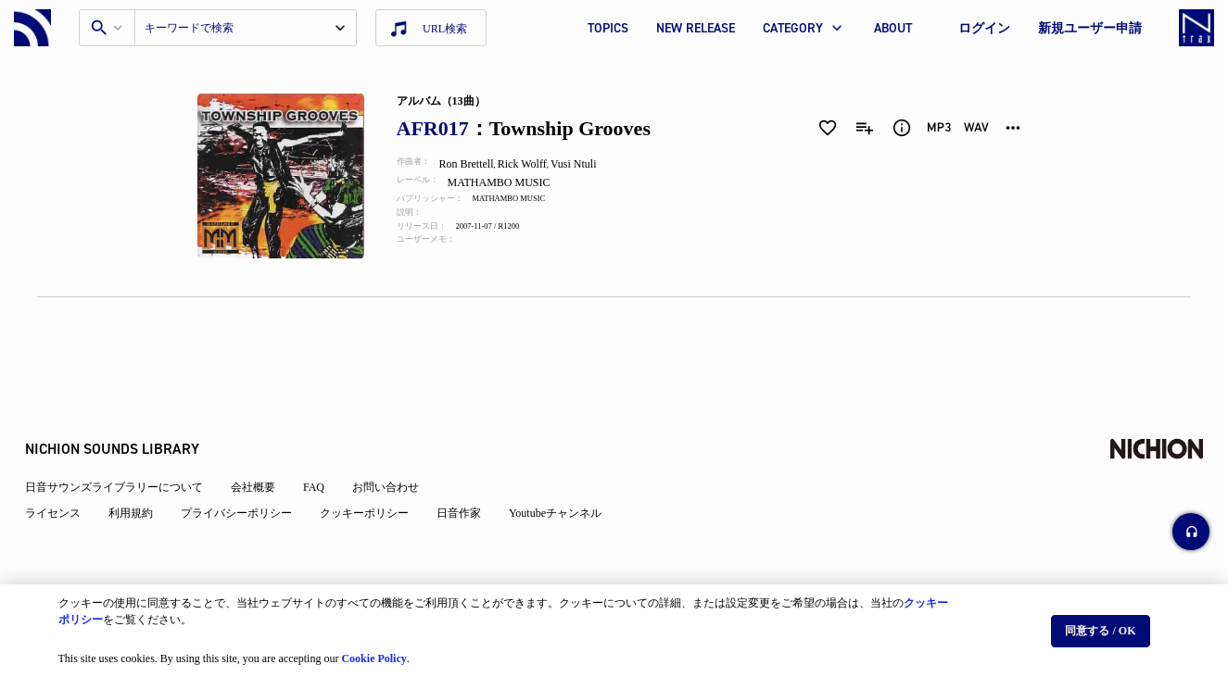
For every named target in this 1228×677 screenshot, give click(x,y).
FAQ (325, 439)
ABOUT (893, 28)
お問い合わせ (397, 439)
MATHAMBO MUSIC (513, 182)
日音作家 (471, 464)
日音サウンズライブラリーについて (126, 439)
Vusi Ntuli (587, 163)
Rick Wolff (535, 163)
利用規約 (142, 464)
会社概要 (265, 439)
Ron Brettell (477, 163)
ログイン (984, 28)
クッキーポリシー (376, 464)
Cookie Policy (373, 650)
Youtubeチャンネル (567, 464)
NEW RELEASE (695, 28)
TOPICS (608, 28)
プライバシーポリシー (248, 464)
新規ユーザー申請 (1090, 28)
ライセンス (65, 464)
